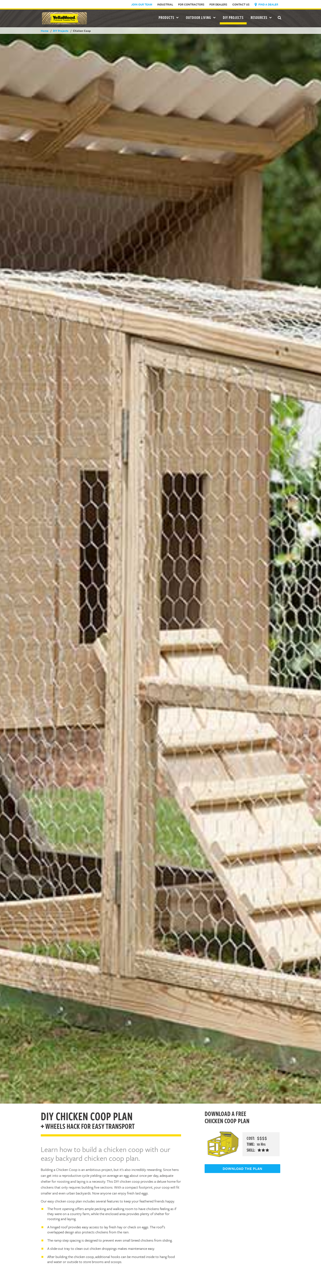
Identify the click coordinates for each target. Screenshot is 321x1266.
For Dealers (218, 4)
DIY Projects (233, 17)
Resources (261, 17)
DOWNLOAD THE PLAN (242, 1168)
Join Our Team (141, 4)
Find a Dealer (266, 4)
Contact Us (241, 4)
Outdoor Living (201, 17)
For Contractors (191, 4)
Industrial (165, 4)
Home (44, 31)
